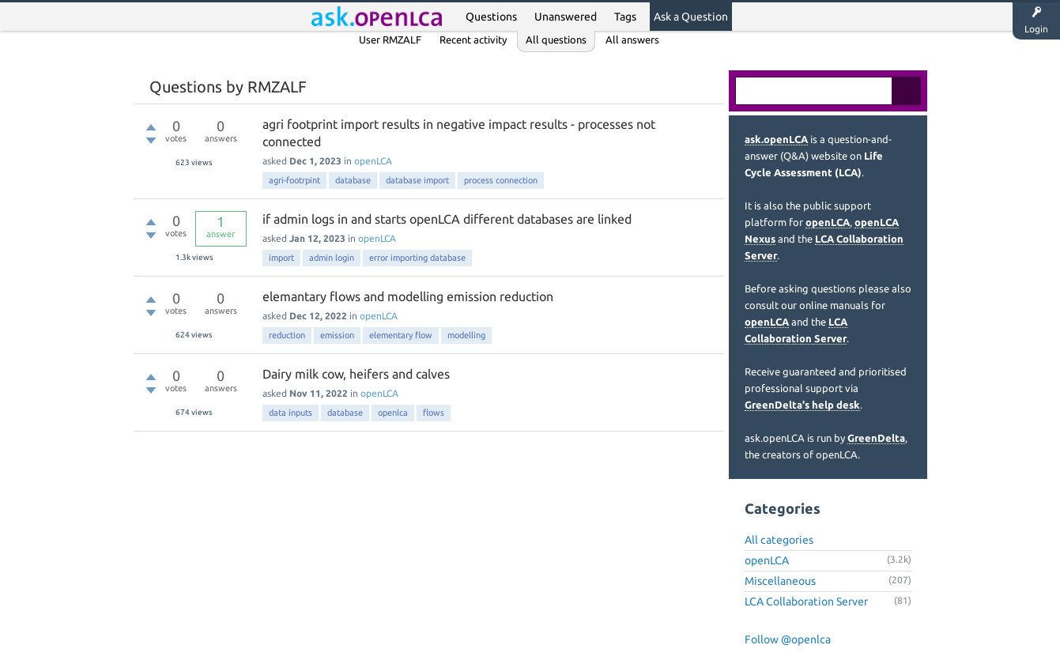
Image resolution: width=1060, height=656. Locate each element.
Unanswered (565, 16)
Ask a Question (691, 16)
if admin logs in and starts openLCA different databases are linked (447, 219)
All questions (556, 39)
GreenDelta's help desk (802, 404)
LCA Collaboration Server (806, 601)
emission (337, 335)
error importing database (417, 257)
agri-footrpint (294, 180)
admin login (331, 257)
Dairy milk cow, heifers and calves (356, 374)
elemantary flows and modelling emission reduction (407, 296)
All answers (632, 39)
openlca (393, 412)
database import (417, 180)
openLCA (373, 161)
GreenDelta (876, 437)
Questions (491, 16)
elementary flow (400, 335)
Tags (625, 16)
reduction (287, 335)
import (281, 257)
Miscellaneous (780, 581)
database (353, 180)
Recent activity (473, 39)
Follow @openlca (788, 639)
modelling (466, 335)
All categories (779, 539)
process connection (501, 180)
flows (433, 412)
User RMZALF (390, 39)
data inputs (290, 412)
